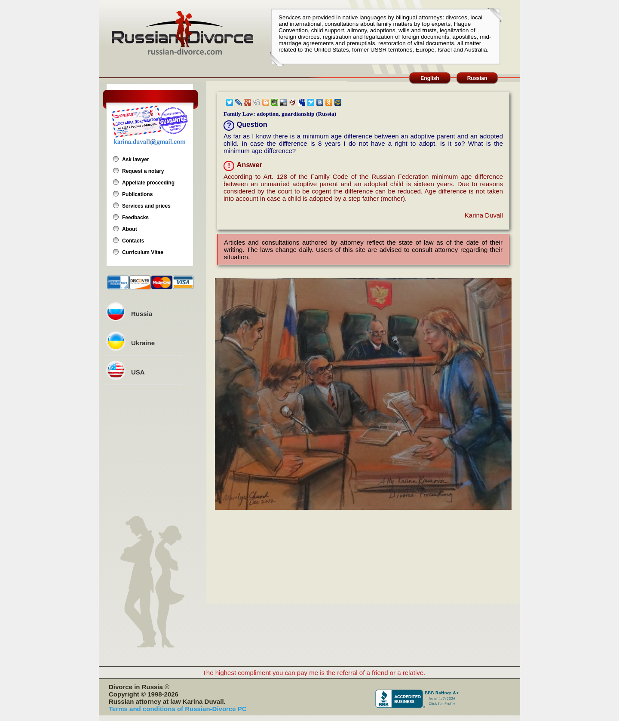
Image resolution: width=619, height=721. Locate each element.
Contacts (133, 241)
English (429, 78)
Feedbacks (135, 218)
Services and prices (146, 206)
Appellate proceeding (148, 183)
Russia (141, 313)
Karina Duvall (484, 215)
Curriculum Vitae (142, 252)
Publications (137, 194)
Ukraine (143, 343)
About (129, 229)
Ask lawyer (135, 159)
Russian (477, 78)
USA (138, 372)
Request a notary (143, 171)
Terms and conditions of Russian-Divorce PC (178, 708)
